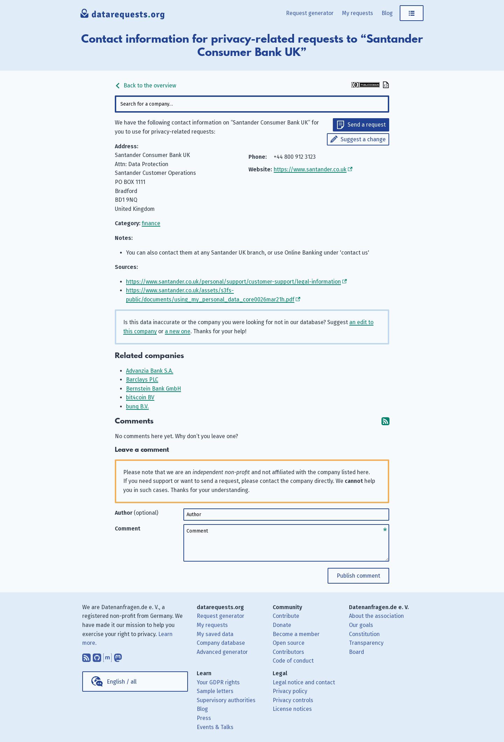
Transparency (366, 643)
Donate (282, 625)
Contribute (286, 616)
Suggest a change (363, 139)
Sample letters (215, 691)
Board (356, 652)
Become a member (296, 634)
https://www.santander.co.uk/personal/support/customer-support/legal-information (233, 281)
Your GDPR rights (218, 682)
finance (151, 223)
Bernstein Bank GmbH (153, 388)
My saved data (215, 634)
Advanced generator (222, 652)
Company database (221, 643)
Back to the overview (145, 85)
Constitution (364, 634)
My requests (357, 13)
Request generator (310, 13)
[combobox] (252, 104)
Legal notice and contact (304, 682)
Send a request (367, 124)
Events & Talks (215, 727)
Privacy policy (290, 691)
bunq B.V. (137, 406)
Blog (387, 13)
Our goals (361, 625)
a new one (177, 331)
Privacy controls (293, 700)
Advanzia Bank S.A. (149, 371)
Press (204, 718)
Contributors (288, 652)
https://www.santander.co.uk (310, 169)
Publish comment (358, 575)
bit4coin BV (140, 397)
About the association (376, 616)
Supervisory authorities (226, 700)
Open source (288, 643)
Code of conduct (293, 660)
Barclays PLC (142, 379)
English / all (121, 681)
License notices (292, 709)
